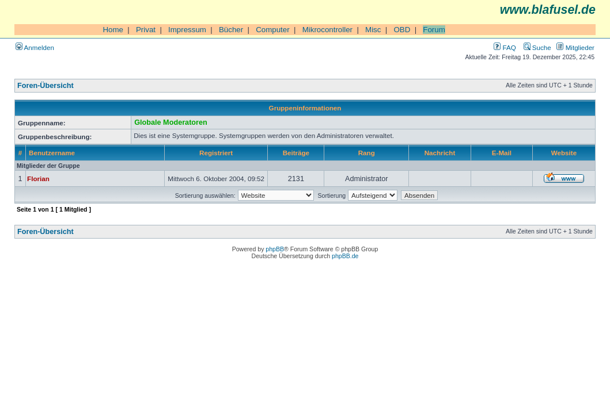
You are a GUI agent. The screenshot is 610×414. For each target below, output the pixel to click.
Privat (146, 29)
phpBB (275, 249)
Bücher (231, 29)
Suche (537, 47)
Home (113, 29)
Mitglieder (575, 47)
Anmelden (35, 47)
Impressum (187, 29)
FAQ (505, 47)
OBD (401, 29)
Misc (373, 29)
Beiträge (296, 152)
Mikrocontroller (327, 29)
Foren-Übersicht (45, 86)
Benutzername (52, 152)
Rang (366, 152)
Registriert (216, 152)
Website (564, 152)
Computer (273, 29)
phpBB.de (345, 255)
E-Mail (502, 152)
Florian (38, 178)
